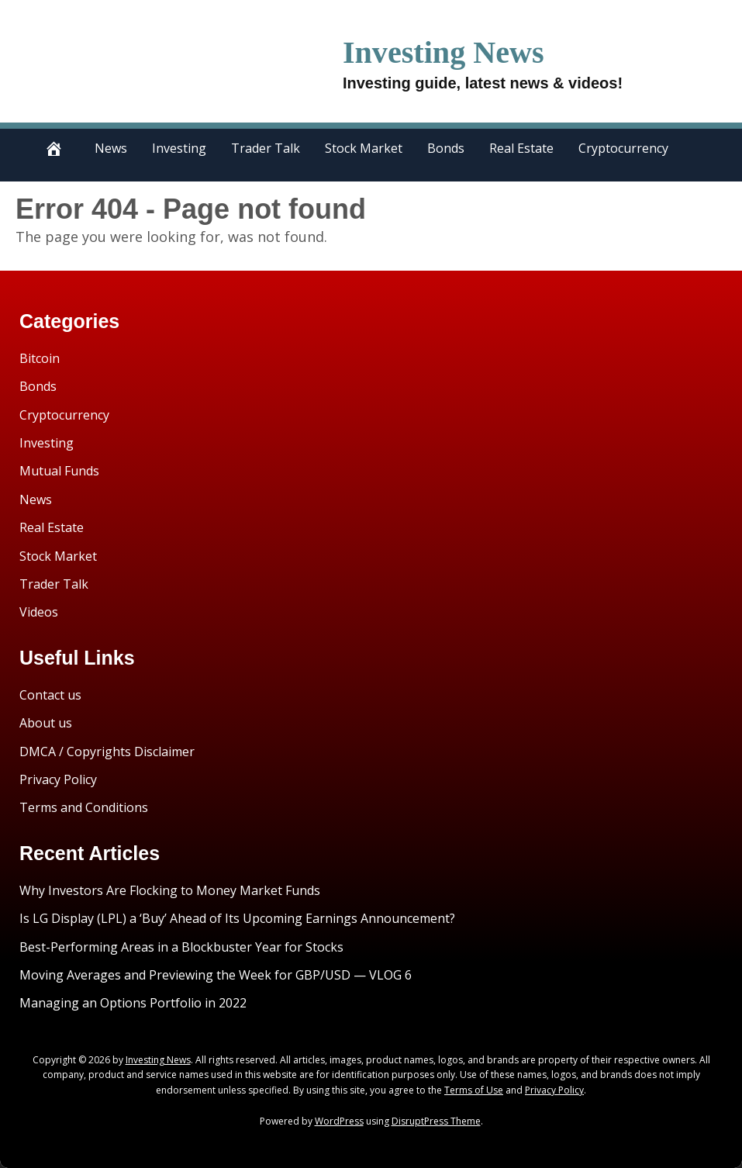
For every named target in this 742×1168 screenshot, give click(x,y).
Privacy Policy (58, 779)
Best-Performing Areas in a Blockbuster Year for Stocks (181, 946)
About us (45, 722)
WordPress (339, 1121)
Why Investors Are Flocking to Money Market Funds (169, 890)
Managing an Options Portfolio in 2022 (133, 1002)
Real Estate (521, 148)
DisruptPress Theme (436, 1121)
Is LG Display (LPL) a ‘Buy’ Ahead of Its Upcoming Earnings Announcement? (237, 918)
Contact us (50, 694)
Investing (179, 148)
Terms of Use (473, 1090)
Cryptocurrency (623, 148)
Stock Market (363, 148)
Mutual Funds (59, 470)
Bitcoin (39, 358)
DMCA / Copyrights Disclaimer (107, 751)
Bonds (445, 148)
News (111, 148)
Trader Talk (265, 148)
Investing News (465, 50)
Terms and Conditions (83, 807)
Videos (38, 611)
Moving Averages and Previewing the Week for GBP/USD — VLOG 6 (215, 974)
